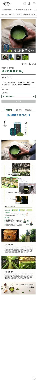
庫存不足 (19, 101)
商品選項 (4, 93)
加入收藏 (24, 63)
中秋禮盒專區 (8, 10)
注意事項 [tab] (19, 110)
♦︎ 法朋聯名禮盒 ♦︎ (24, 10)
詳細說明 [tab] (9, 110)
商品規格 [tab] (28, 110)
